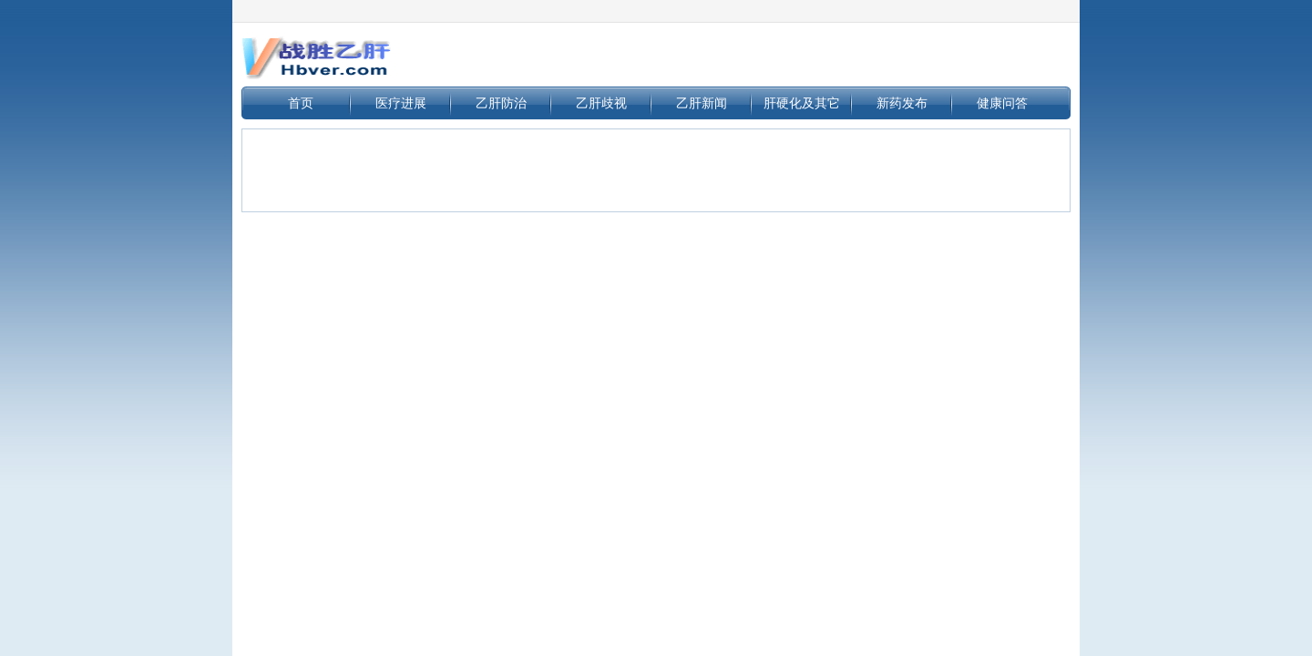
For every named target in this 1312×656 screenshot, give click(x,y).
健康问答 (1002, 103)
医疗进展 (400, 103)
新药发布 (902, 103)
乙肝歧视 (601, 103)
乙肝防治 (501, 103)
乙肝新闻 (701, 103)
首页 (300, 103)
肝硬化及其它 (802, 103)
